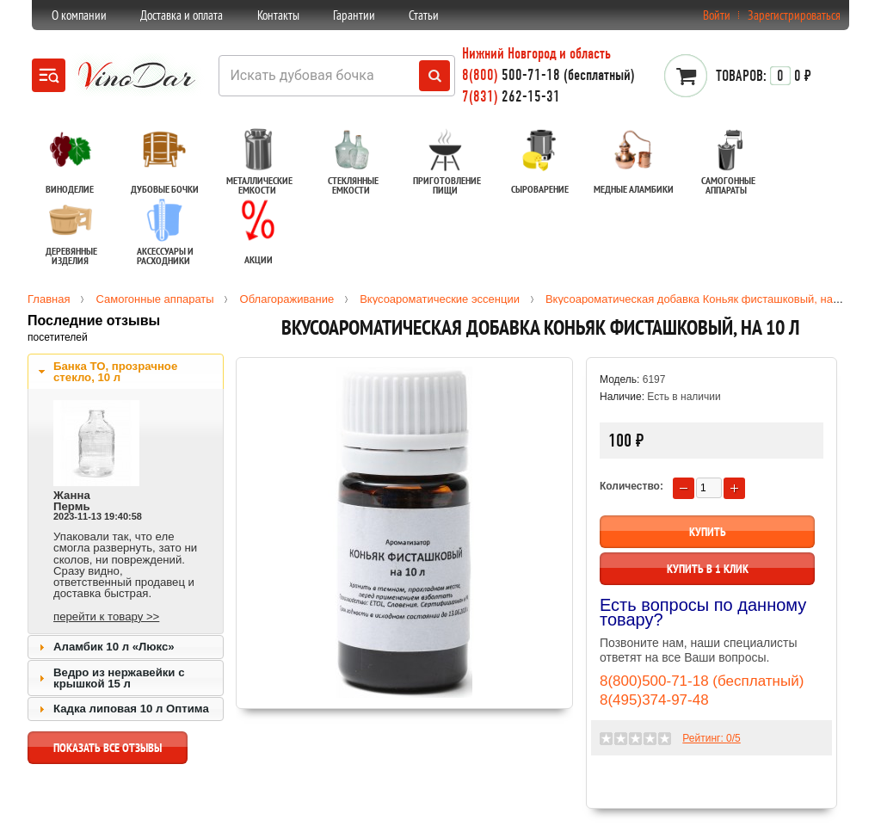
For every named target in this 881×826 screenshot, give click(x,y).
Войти (716, 15)
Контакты (278, 15)
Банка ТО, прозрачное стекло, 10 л (115, 372)
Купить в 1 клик (708, 568)
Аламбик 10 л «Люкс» (114, 646)
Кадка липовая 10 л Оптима (131, 708)
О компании (79, 15)
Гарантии (354, 15)
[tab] (126, 372)
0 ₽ (763, 75)
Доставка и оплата (181, 15)
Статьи (424, 15)
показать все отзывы (107, 752)
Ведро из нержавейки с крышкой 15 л (118, 678)
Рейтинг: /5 (711, 738)
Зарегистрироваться (794, 15)
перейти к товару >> (106, 616)
